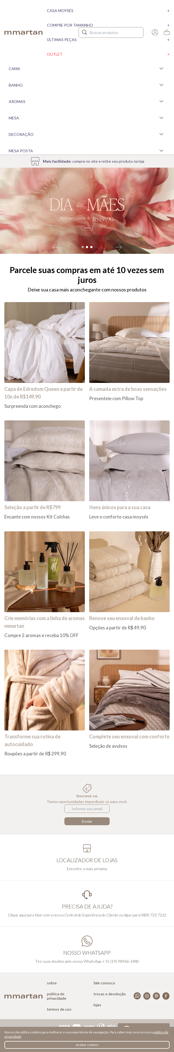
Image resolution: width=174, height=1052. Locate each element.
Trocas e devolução (110, 994)
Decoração (87, 134)
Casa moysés (108, 10)
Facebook (166, 996)
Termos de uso (59, 1009)
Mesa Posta (87, 150)
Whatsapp (137, 996)
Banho (87, 85)
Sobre (52, 983)
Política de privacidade (56, 996)
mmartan (23, 32)
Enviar (87, 821)
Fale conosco (104, 983)
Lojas (97, 1005)
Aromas (87, 101)
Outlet (108, 54)
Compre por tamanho (108, 25)
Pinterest (156, 996)
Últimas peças (108, 39)
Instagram (147, 996)
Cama (87, 68)
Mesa (87, 118)
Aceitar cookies (87, 1045)
